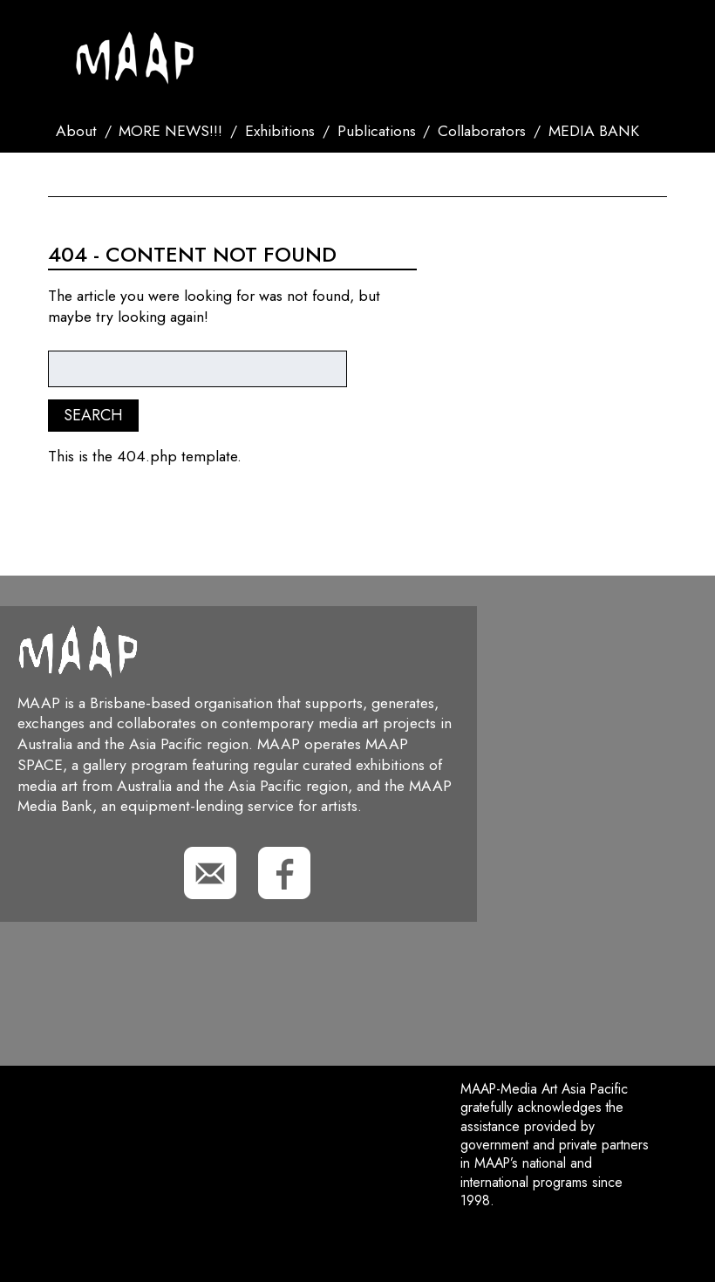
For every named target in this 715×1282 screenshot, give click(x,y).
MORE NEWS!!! (170, 130)
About (76, 130)
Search (162, 174)
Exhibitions (280, 130)
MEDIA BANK (593, 130)
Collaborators (482, 130)
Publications (376, 130)
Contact (88, 174)
